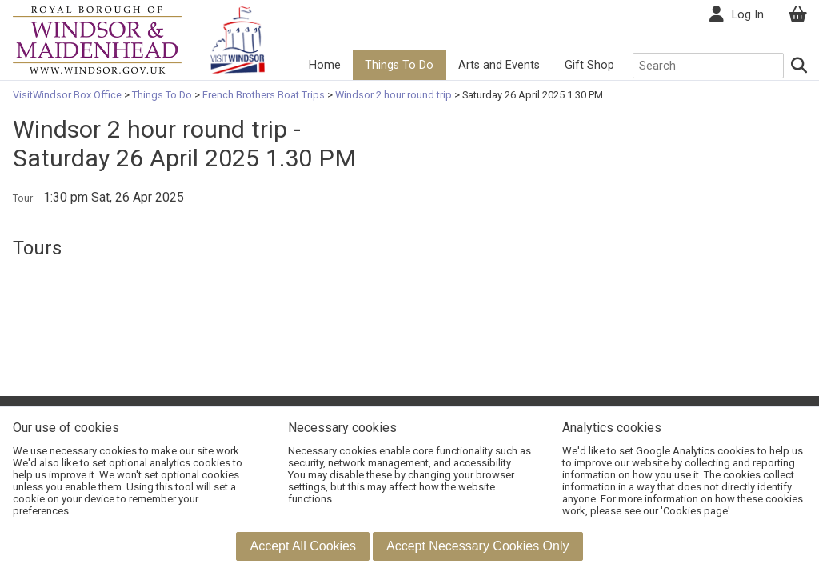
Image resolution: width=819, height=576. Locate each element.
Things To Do (399, 65)
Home (325, 65)
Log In (748, 15)
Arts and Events (499, 65)
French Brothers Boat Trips (263, 95)
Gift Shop (589, 65)
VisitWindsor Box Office (68, 95)
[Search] (799, 65)
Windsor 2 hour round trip (393, 95)
